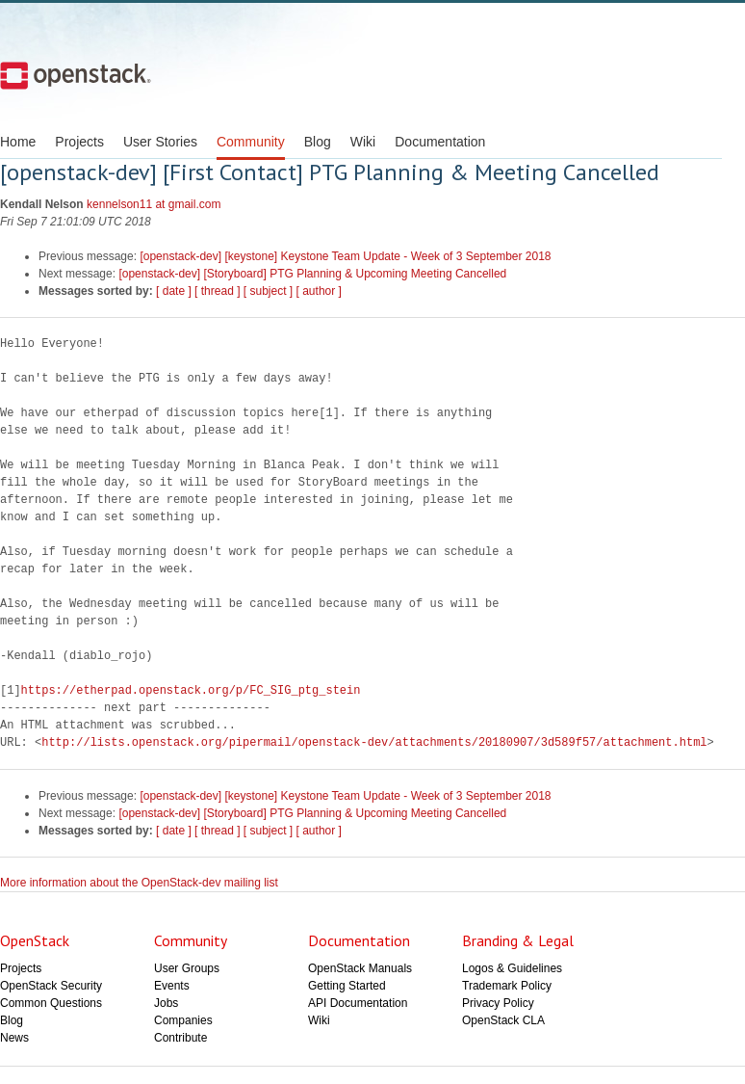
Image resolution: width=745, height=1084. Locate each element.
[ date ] (174, 291)
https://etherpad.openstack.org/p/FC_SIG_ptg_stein (191, 690)
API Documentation (357, 1003)
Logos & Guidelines (512, 968)
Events (172, 985)
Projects (79, 141)
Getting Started (347, 985)
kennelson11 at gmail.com (153, 204)
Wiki (362, 141)
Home (18, 141)
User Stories (160, 141)
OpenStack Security (51, 985)
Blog (317, 141)
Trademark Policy (507, 985)
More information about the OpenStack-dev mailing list (139, 882)
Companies (183, 1020)
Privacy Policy (498, 1003)
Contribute (180, 1037)
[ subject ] (268, 291)
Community (251, 141)
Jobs (166, 1003)
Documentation (440, 141)
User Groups (186, 968)
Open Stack (75, 75)
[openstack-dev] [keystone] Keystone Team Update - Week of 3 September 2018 (345, 256)
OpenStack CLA (503, 1020)
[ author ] (319, 291)
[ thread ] (217, 291)
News (14, 1037)
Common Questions (51, 1003)
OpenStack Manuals (360, 968)
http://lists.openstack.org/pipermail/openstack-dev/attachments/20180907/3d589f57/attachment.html (373, 742)
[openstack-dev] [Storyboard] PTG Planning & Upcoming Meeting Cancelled (312, 273)
